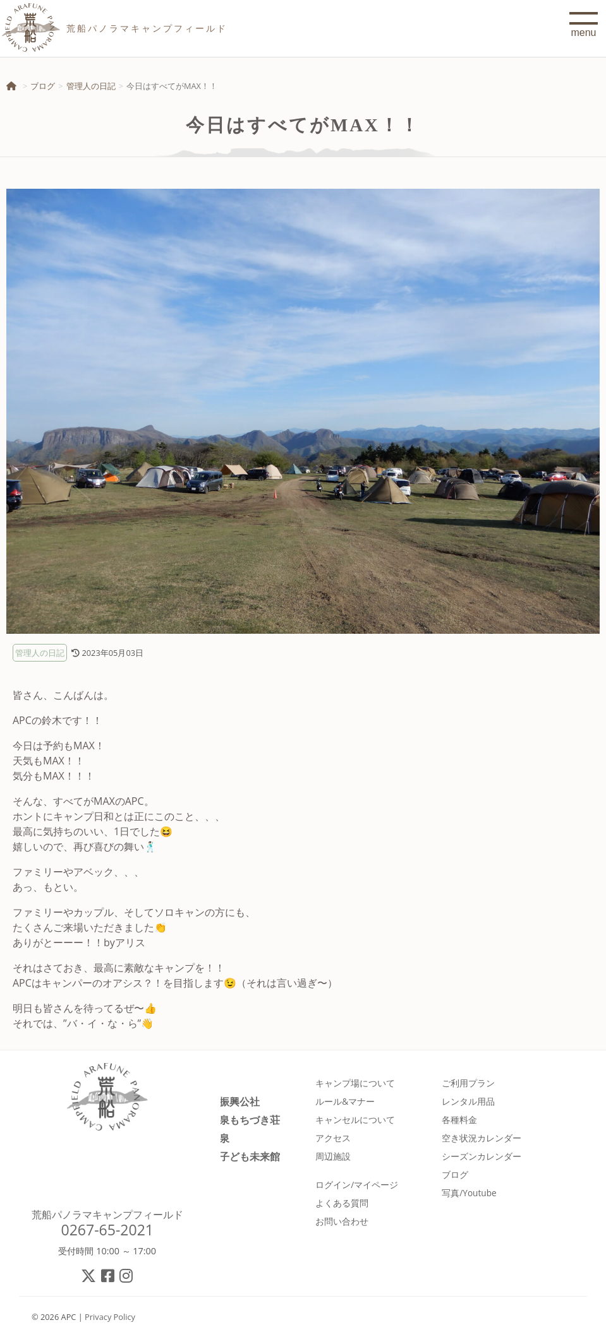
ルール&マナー (345, 1101)
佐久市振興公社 (224, 1101)
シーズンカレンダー (481, 1156)
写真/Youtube (469, 1193)
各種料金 (459, 1120)
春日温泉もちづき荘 (234, 1119)
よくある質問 (341, 1203)
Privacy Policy (110, 1316)
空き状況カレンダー (481, 1138)
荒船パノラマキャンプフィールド (107, 1214)
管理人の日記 (91, 86)
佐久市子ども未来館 (234, 1156)
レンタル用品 (468, 1101)
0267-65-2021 (107, 1230)
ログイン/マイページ (356, 1185)
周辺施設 (333, 1156)
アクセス (333, 1138)
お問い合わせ (341, 1221)
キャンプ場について (355, 1083)
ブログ (42, 86)
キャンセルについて (355, 1120)
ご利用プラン (468, 1083)
